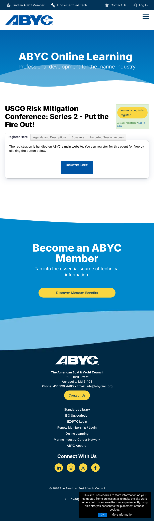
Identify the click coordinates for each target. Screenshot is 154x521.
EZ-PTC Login (77, 421)
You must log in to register (132, 112)
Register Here (18, 137)
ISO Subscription (77, 415)
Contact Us (77, 395)
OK (102, 514)
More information (122, 514)
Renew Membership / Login (77, 427)
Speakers (78, 137)
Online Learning (77, 433)
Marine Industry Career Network (77, 439)
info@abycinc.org (99, 386)
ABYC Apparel (77, 446)
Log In (143, 5)
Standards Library (77, 409)
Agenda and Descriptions (49, 137)
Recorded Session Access (107, 137)
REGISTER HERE (77, 165)
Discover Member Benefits (77, 293)
